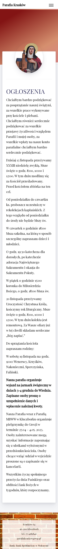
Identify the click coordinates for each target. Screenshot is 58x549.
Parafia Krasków (13, 5)
